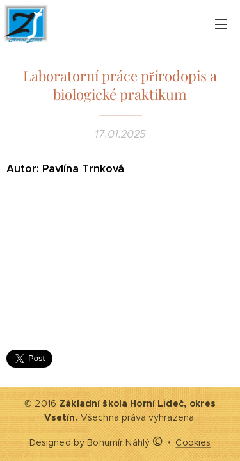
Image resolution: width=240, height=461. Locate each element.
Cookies (193, 442)
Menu (221, 24)
